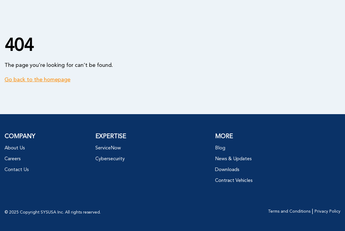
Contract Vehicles (234, 180)
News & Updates (233, 159)
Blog (220, 148)
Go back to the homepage (37, 80)
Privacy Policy (327, 211)
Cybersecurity (110, 159)
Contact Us (17, 169)
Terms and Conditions (289, 211)
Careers (13, 159)
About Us (15, 148)
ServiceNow (108, 148)
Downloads (227, 169)
